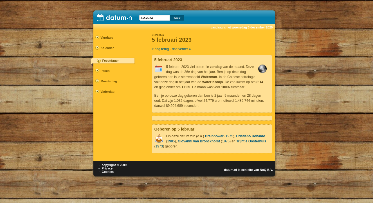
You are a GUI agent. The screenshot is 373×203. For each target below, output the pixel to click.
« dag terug (160, 49)
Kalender (107, 48)
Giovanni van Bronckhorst (199, 141)
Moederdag (108, 81)
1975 (229, 136)
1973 (159, 146)
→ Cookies (106, 171)
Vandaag (106, 37)
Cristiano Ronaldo (250, 136)
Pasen (104, 70)
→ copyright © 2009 (112, 165)
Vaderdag (107, 91)
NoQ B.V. (266, 169)
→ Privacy (105, 168)
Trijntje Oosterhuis (251, 141)
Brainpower (214, 136)
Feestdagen (110, 60)
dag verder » (181, 49)
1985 (171, 141)
